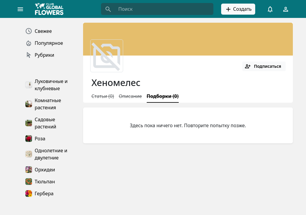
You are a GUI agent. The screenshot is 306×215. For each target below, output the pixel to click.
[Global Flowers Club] (51, 9)
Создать (238, 9)
